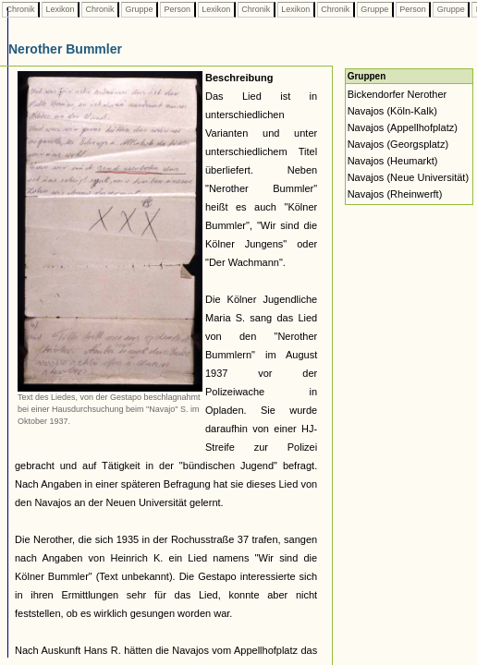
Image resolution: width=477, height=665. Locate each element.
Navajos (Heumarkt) (393, 160)
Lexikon (60, 9)
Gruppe (139, 9)
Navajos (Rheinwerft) (395, 194)
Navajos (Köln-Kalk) (392, 110)
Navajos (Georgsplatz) (398, 144)
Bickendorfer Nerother (397, 94)
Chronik (20, 9)
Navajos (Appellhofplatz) (403, 127)
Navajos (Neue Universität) (408, 177)
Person (177, 9)
